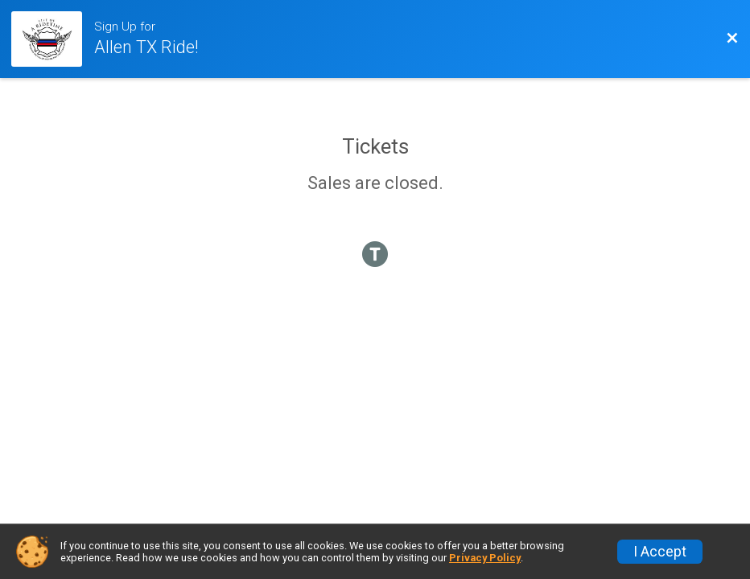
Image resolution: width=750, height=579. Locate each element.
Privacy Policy (485, 558)
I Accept (659, 552)
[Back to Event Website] (732, 39)
